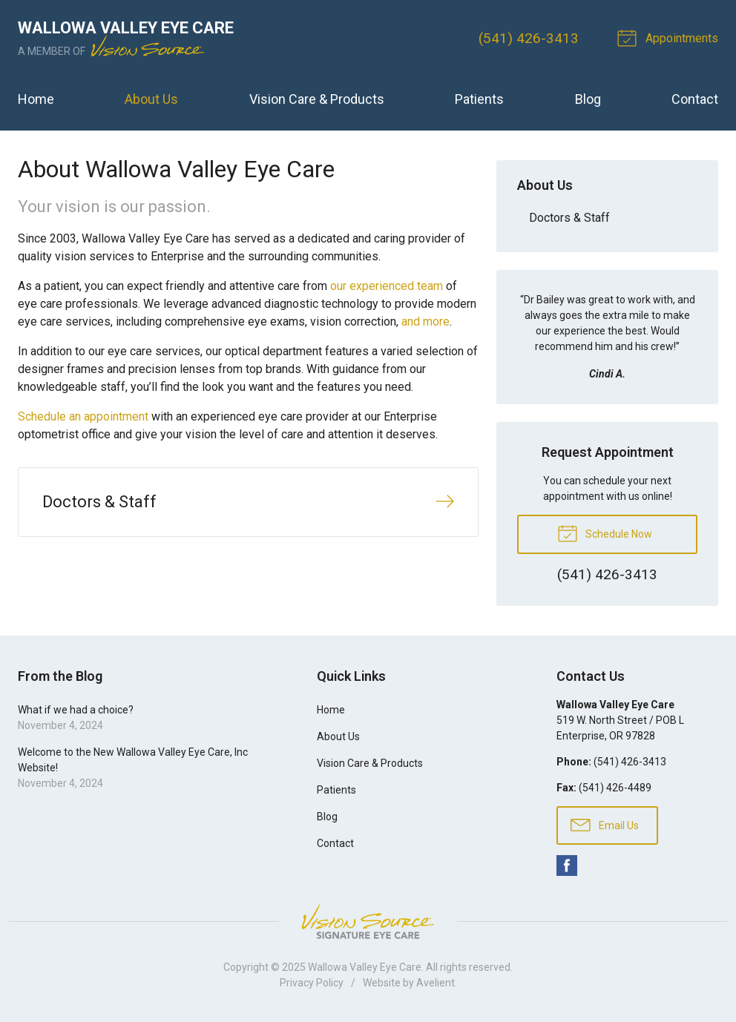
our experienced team (386, 286)
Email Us (605, 824)
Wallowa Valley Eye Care (364, 967)
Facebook (566, 865)
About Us (151, 99)
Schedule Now (604, 532)
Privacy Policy (312, 983)
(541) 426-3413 (529, 38)
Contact (694, 99)
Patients (479, 99)
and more (425, 321)
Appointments (670, 37)
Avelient (435, 983)
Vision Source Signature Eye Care (368, 921)
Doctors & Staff (569, 218)
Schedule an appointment (83, 416)
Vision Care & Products (316, 99)
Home (36, 99)
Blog (588, 99)
